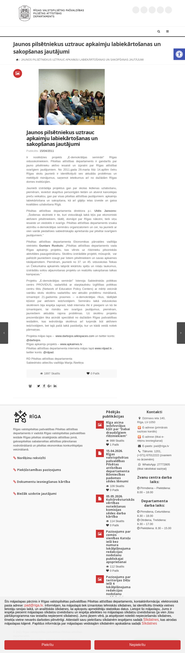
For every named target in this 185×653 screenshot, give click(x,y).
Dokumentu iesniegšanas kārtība (43, 482)
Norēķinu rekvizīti (29, 458)
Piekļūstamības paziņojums (37, 470)
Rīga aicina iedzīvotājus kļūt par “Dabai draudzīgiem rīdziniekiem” (118, 429)
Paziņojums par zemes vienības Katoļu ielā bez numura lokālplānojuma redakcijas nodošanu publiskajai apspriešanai (118, 546)
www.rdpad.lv (103, 348)
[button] (179, 54)
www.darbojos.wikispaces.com (75, 336)
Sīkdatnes (151, 619)
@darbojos (33, 340)
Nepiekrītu (137, 645)
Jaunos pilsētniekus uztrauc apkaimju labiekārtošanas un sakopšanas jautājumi (62, 137)
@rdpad (48, 352)
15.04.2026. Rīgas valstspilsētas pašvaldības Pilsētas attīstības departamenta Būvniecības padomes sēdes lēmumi (117, 466)
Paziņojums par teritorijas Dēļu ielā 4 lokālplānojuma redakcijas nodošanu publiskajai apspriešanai (118, 589)
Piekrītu (48, 645)
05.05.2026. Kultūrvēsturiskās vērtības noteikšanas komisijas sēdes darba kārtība (120, 506)
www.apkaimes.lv (71, 344)
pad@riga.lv (161, 446)
